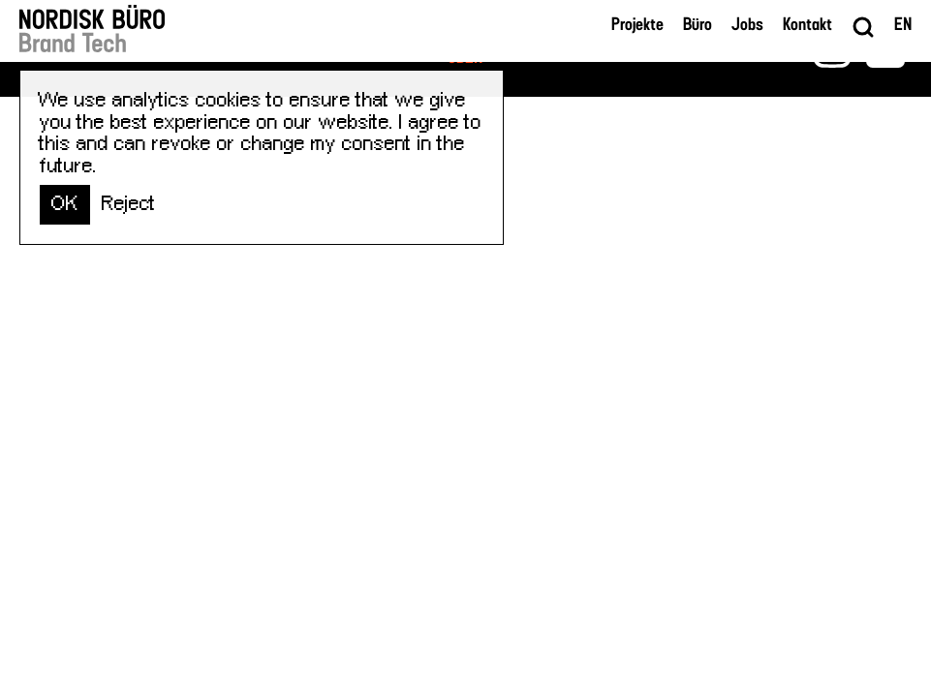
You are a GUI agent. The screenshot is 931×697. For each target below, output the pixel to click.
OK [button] (64, 204)
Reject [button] (129, 204)
